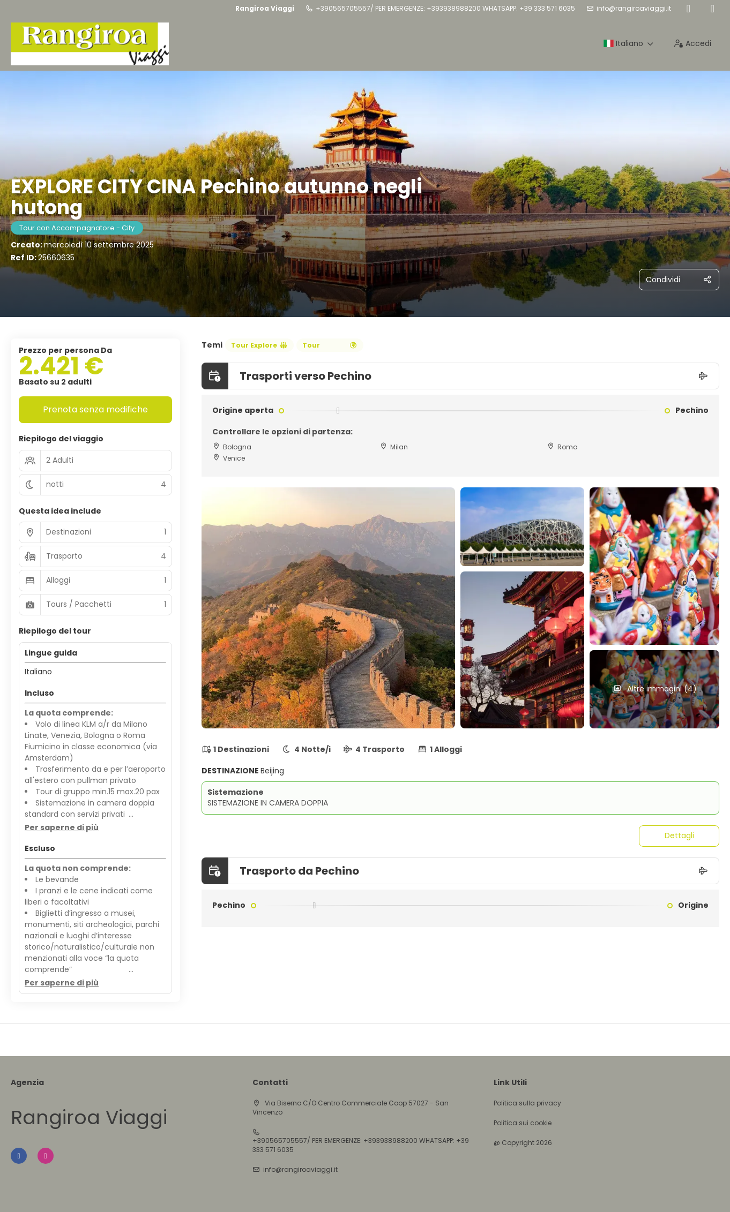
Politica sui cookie (523, 1123)
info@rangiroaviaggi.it (634, 8)
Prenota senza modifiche (95, 409)
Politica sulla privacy (527, 1103)
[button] (62, 828)
